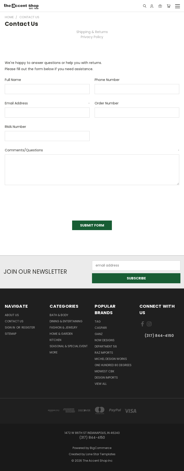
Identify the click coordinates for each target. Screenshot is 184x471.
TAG (98, 321)
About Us (12, 315)
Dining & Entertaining (66, 321)
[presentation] (41, 201)
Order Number (107, 103)
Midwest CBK (104, 371)
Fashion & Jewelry (63, 327)
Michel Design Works (111, 359)
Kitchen (55, 340)
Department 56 (106, 346)
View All (101, 384)
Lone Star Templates (100, 454)
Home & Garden (61, 334)
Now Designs (105, 340)
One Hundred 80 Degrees (113, 365)
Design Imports (106, 377)
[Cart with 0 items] (168, 6)
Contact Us (14, 321)
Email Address (47, 103)
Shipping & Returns (92, 31)
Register (28, 327)
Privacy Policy (92, 36)
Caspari (101, 328)
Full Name (13, 79)
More (54, 352)
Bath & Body (59, 315)
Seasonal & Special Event (69, 346)
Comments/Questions (92, 150)
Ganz (99, 334)
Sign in (10, 327)
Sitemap (10, 334)
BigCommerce (100, 448)
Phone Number (107, 79)
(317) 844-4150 (159, 335)
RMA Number (15, 126)
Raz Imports (104, 353)
